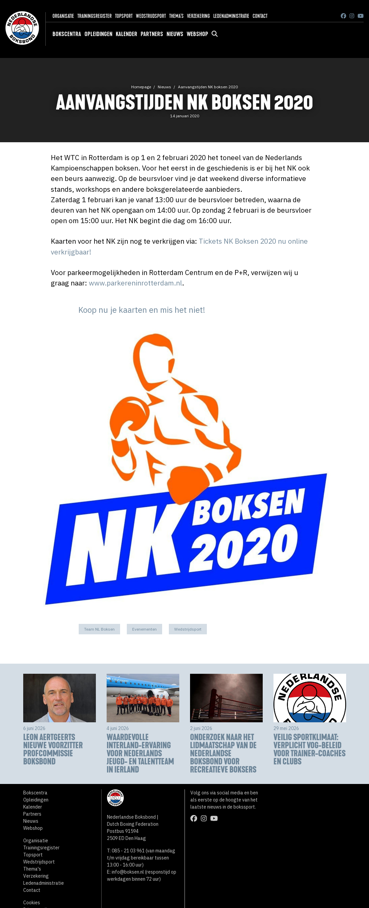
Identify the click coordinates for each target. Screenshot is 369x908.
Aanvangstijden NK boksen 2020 (208, 86)
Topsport (124, 16)
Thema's (176, 16)
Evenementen (144, 629)
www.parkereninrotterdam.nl (135, 282)
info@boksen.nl (128, 872)
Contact (260, 16)
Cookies (31, 903)
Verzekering (198, 16)
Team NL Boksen (99, 629)
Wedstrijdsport (151, 16)
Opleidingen (98, 34)
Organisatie (63, 16)
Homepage (141, 86)
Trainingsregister (94, 16)
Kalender (126, 34)
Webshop (197, 34)
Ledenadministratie (231, 16)
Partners (152, 34)
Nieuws (175, 34)
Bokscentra (66, 34)
